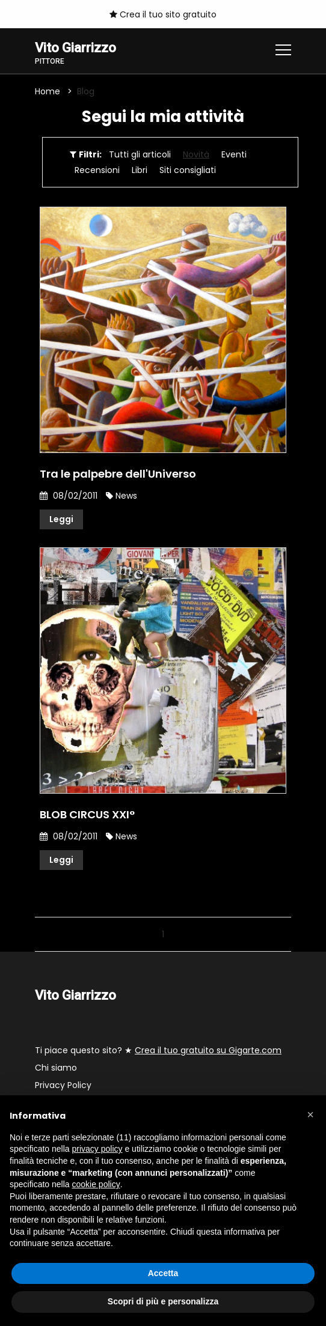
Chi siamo (56, 1068)
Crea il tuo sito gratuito (163, 14)
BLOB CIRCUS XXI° (87, 814)
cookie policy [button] (96, 1184)
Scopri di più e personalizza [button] (163, 1301)
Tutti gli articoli (140, 154)
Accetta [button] (163, 1273)
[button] (310, 1114)
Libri (139, 170)
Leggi (61, 519)
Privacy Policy (63, 1085)
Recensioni (97, 170)
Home (47, 91)
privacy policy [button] (97, 1149)
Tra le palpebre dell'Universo (118, 473)
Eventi (234, 154)
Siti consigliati (187, 170)
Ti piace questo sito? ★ (158, 1050)
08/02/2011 (68, 496)
